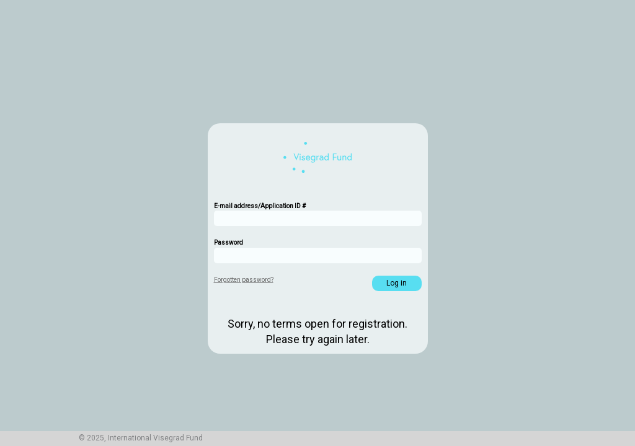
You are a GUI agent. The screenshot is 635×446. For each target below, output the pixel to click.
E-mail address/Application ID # (260, 206)
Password (228, 242)
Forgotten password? (243, 279)
